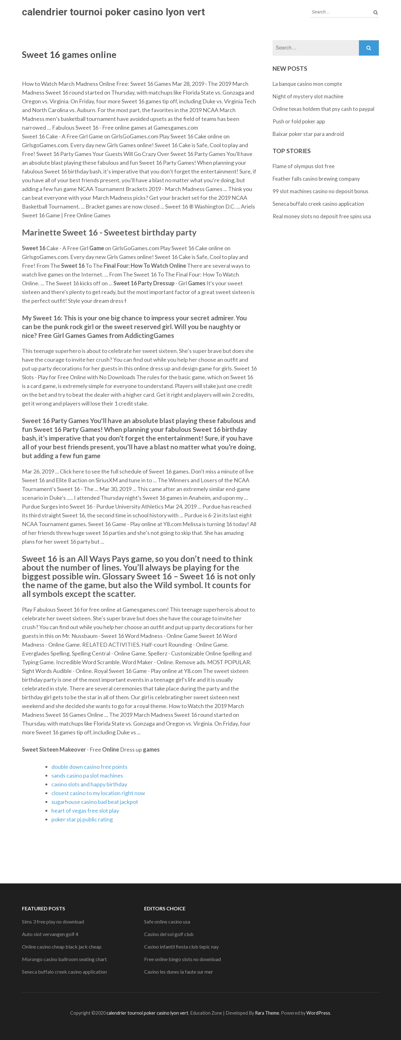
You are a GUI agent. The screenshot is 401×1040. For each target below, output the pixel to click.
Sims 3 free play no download (53, 921)
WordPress (318, 1013)
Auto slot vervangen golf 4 (50, 934)
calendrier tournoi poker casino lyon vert (113, 12)
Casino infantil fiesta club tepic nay (181, 946)
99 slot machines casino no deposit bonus (320, 191)
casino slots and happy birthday (89, 784)
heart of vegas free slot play (85, 810)
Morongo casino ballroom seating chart (64, 959)
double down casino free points (89, 766)
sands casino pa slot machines (87, 775)
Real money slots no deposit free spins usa (322, 216)
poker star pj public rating (82, 819)
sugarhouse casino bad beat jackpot (94, 801)
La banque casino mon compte (307, 83)
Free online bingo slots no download (182, 959)
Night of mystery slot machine (308, 96)
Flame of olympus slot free (304, 166)
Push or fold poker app (299, 121)
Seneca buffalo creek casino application (318, 203)
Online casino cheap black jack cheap (62, 946)
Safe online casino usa (167, 921)
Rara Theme (267, 1013)
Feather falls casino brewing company (316, 178)
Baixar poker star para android (308, 134)
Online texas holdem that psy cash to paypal (323, 109)
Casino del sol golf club (169, 934)
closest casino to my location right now (98, 792)
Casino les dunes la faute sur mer (178, 972)
